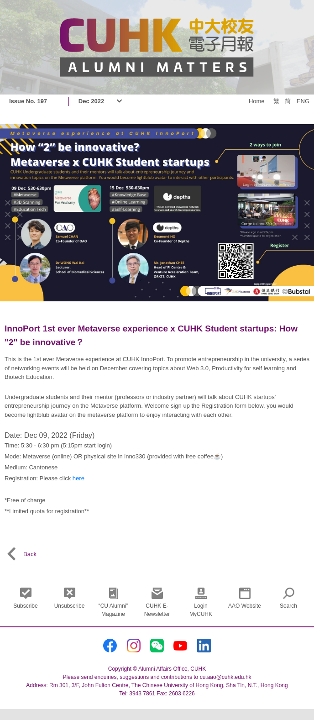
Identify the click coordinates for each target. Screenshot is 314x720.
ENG (303, 101)
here (78, 478)
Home (257, 101)
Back (21, 554)
